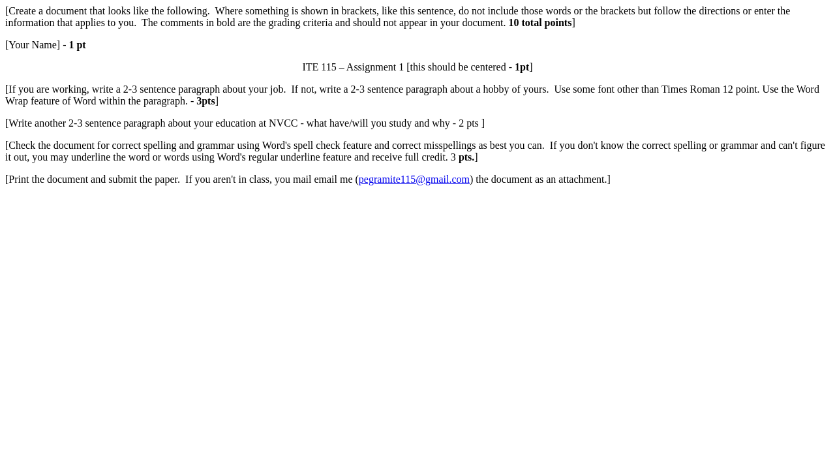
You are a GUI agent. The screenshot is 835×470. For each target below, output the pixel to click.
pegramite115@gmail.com (414, 179)
